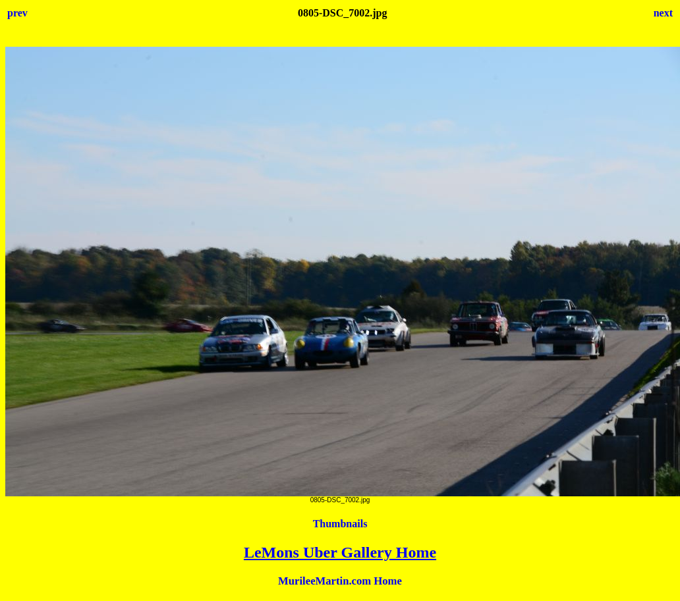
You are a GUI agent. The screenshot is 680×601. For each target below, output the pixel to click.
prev (17, 12)
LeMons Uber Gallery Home (340, 552)
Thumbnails (340, 523)
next (663, 12)
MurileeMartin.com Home (340, 581)
